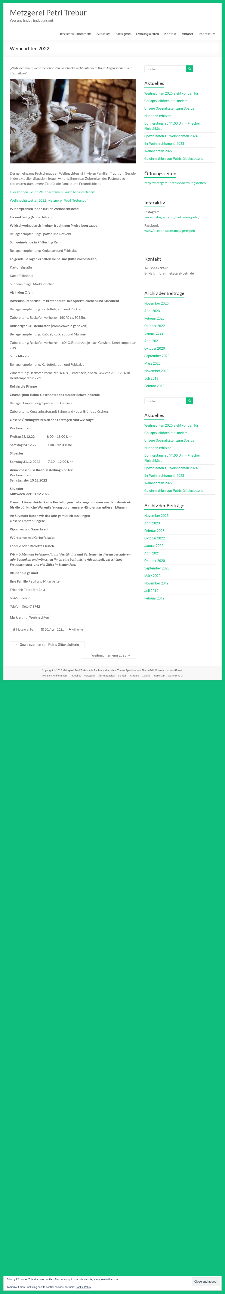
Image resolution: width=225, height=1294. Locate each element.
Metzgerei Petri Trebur (48, 12)
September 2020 (157, 356)
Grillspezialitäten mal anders (166, 101)
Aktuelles (103, 34)
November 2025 (156, 303)
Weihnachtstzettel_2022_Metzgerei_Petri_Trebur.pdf (48, 200)
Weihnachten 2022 (158, 151)
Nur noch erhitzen (157, 116)
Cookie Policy (83, 1287)
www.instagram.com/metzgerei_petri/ (172, 217)
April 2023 (152, 311)
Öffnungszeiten (147, 34)
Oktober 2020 (154, 348)
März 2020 (152, 363)
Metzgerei (123, 34)
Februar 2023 (154, 318)
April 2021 (152, 341)
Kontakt (170, 34)
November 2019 (156, 371)
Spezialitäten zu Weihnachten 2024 (171, 136)
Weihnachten (39, 617)
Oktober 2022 (154, 326)
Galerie (146, 675)
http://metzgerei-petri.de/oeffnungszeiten (175, 183)
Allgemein (78, 629)
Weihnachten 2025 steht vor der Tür (171, 93)
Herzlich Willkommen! (74, 34)
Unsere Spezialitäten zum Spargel (169, 108)
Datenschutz (175, 675)
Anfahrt (187, 34)
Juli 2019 (151, 378)
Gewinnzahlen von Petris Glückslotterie (47, 645)
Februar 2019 (154, 386)
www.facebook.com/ (170, 230)
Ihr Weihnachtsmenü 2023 (109, 655)
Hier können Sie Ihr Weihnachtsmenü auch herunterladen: (52, 192)
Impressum (207, 34)
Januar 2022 (153, 333)
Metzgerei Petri (26, 629)
